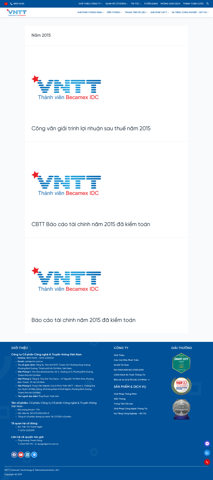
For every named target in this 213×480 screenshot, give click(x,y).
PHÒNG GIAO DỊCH (170, 4)
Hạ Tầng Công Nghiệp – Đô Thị (130, 413)
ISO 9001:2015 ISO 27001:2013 (129, 370)
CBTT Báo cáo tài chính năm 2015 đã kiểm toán (91, 224)
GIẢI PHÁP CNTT (159, 12)
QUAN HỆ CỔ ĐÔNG (116, 4)
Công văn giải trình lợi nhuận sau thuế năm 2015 (91, 129)
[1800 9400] (11, 4)
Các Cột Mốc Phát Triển (126, 360)
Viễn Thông (120, 399)
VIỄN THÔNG (114, 12)
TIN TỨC (136, 4)
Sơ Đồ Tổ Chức (121, 365)
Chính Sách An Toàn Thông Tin (129, 375)
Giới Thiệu (119, 355)
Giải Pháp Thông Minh (125, 394)
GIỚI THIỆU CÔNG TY (91, 4)
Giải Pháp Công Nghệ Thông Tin (130, 409)
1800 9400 (18, 4)
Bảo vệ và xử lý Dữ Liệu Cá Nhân (132, 379)
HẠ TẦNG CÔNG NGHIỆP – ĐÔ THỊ (190, 12)
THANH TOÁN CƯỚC (193, 4)
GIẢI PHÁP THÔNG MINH (90, 12)
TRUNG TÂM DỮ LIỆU (136, 12)
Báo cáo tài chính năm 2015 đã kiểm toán (83, 320)
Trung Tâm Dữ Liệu (123, 404)
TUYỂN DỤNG (151, 4)
